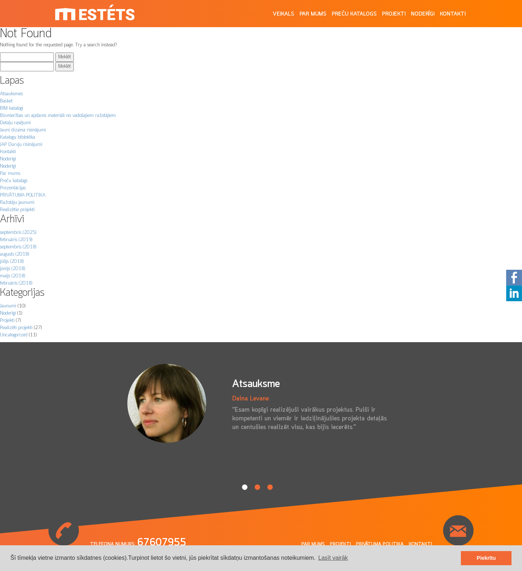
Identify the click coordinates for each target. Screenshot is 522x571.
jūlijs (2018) (12, 261)
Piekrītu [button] (486, 558)
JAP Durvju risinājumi (21, 144)
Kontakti (453, 14)
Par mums (313, 14)
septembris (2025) (18, 232)
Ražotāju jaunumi (17, 202)
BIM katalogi (11, 108)
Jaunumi (8, 306)
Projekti (394, 14)
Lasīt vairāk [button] (333, 558)
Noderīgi (422, 14)
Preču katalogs (354, 14)
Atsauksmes (11, 94)
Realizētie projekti (17, 209)
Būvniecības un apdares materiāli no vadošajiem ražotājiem (58, 115)
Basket (6, 101)
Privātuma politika (380, 544)
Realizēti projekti (16, 327)
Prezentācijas (13, 188)
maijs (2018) (12, 276)
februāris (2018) (16, 283)
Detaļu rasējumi (15, 122)
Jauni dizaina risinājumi (23, 130)
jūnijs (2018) (12, 268)
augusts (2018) (14, 254)
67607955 (161, 543)
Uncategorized (13, 335)
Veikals (283, 14)
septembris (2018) (18, 247)
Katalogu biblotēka (17, 137)
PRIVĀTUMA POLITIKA (22, 195)
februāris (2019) (16, 239)
